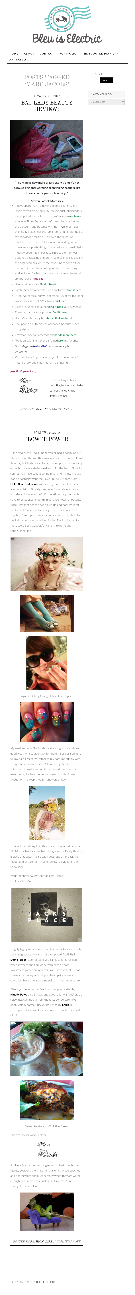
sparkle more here (64, 334)
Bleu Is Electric (46, 1282)
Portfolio (68, 53)
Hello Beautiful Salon (24, 484)
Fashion (41, 409)
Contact (47, 53)
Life (48, 1241)
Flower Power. (47, 439)
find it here (48, 284)
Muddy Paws (18, 994)
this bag (38, 278)
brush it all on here (59, 318)
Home (14, 53)
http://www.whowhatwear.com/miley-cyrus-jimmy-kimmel (66, 390)
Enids (65, 1004)
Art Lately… (19, 59)
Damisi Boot (18, 959)
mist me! (60, 301)
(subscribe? (40, 346)
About (29, 53)
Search (106, 80)
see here (74, 216)
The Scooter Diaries (99, 53)
